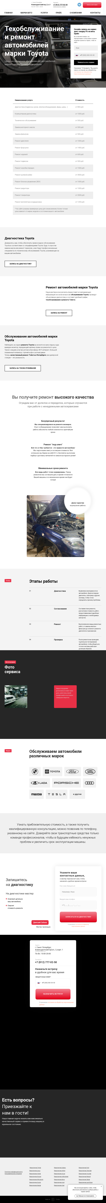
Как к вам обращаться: (67, 886)
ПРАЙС (59, 13)
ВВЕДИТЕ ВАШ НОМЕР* (43, 977)
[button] (92, 5)
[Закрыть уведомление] (101, 1186)
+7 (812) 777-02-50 (46, 962)
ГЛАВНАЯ (8, 13)
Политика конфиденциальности (14, 1171)
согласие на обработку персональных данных (83, 73)
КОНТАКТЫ (95, 13)
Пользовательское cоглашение (13, 1173)
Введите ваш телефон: (67, 899)
